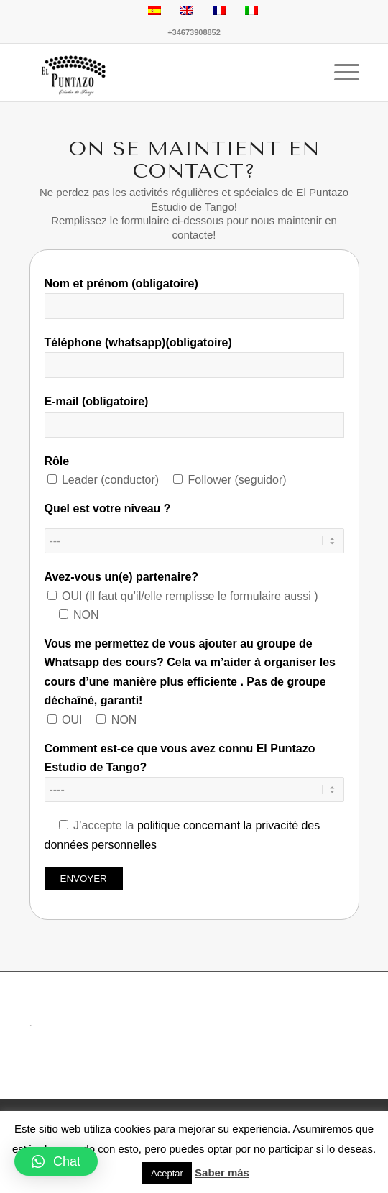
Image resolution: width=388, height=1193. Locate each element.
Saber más (222, 1172)
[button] (56, 1161)
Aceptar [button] (167, 1173)
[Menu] (339, 72)
